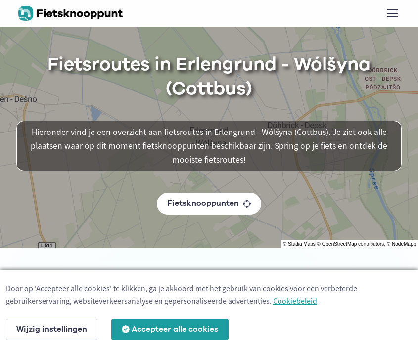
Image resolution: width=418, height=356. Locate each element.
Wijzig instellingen (51, 329)
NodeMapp (404, 244)
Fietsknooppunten (209, 203)
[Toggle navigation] (392, 13)
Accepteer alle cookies (170, 329)
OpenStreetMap (339, 244)
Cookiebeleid (295, 301)
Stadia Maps (302, 244)
